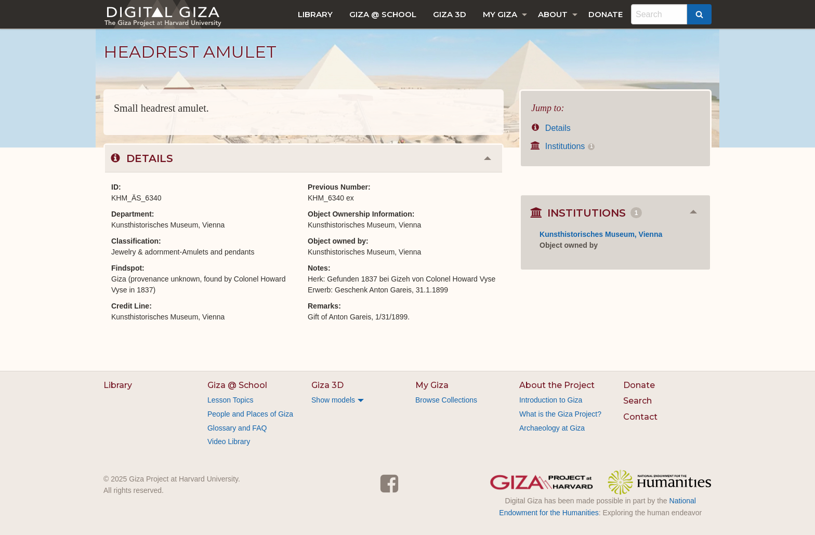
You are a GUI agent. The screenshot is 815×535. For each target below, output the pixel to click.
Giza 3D (449, 14)
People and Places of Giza (250, 414)
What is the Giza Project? (560, 414)
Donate (605, 14)
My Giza (500, 14)
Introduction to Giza (550, 400)
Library (315, 14)
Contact (640, 417)
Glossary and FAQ (237, 428)
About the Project (557, 385)
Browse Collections (446, 400)
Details (551, 128)
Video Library (228, 441)
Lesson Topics (230, 400)
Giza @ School (382, 14)
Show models (333, 400)
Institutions (563, 146)
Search (637, 401)
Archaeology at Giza (552, 428)
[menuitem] (315, 14)
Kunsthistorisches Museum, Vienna (601, 234)
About (553, 14)
